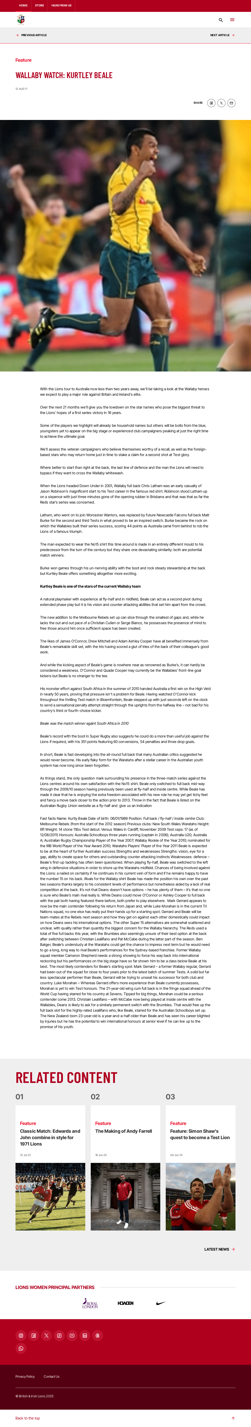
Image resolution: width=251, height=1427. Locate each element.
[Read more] (50, 1168)
